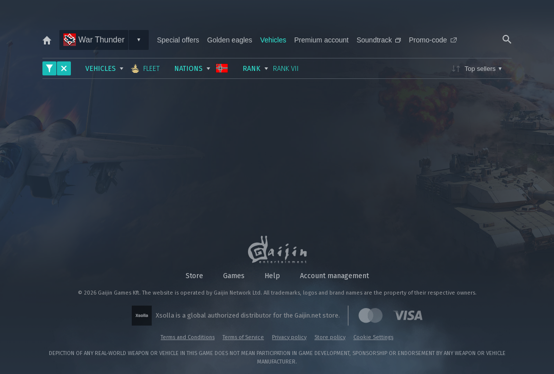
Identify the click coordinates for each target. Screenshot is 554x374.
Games (234, 276)
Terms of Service (243, 337)
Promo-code (432, 40)
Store (194, 276)
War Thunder (93, 39)
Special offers (178, 40)
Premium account (321, 40)
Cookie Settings (373, 337)
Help (272, 276)
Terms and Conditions (188, 337)
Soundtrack (378, 40)
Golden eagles (229, 40)
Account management (334, 276)
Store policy (329, 337)
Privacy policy (289, 337)
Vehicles (273, 40)
